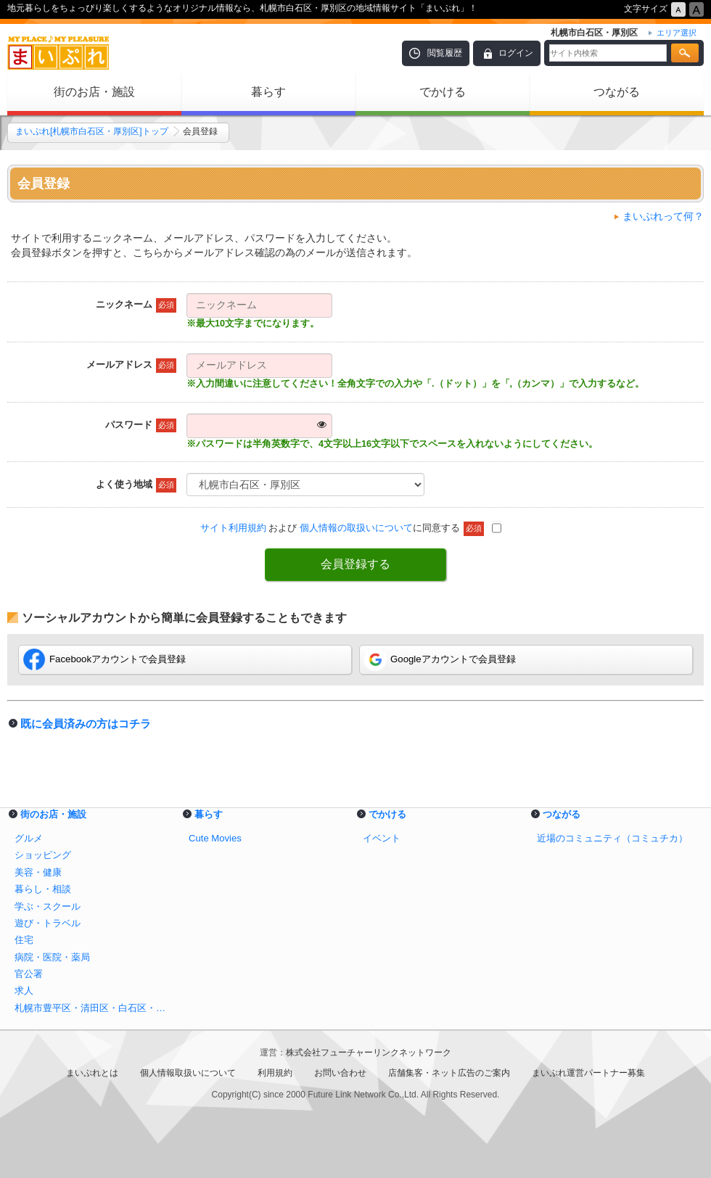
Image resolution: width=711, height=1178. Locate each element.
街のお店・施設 (94, 92)
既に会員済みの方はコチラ (85, 723)
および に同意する (351, 527)
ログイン (515, 53)
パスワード (140, 426)
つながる (616, 92)
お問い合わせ (340, 1073)
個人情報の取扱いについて (356, 527)
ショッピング (43, 854)
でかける (442, 92)
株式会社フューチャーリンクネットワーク (368, 1052)
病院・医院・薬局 (52, 957)
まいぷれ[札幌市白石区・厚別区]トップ (91, 131)
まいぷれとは (92, 1073)
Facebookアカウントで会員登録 (104, 659)
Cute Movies (215, 838)
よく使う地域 (136, 485)
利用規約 (275, 1073)
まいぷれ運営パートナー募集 (588, 1073)
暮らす (268, 92)
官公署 (29, 973)
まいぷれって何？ (663, 216)
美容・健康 (38, 872)
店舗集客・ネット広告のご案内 (449, 1073)
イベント (381, 838)
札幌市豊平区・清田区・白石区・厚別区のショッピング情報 (94, 1007)
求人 (24, 990)
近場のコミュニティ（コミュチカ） (612, 838)
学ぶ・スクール (48, 906)
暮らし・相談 (43, 889)
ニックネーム (136, 305)
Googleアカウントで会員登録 (439, 659)
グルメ (29, 838)
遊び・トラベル (48, 923)
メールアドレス (131, 365)
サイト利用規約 (233, 527)
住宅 (24, 939)
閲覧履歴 (444, 53)
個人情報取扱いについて (188, 1073)
